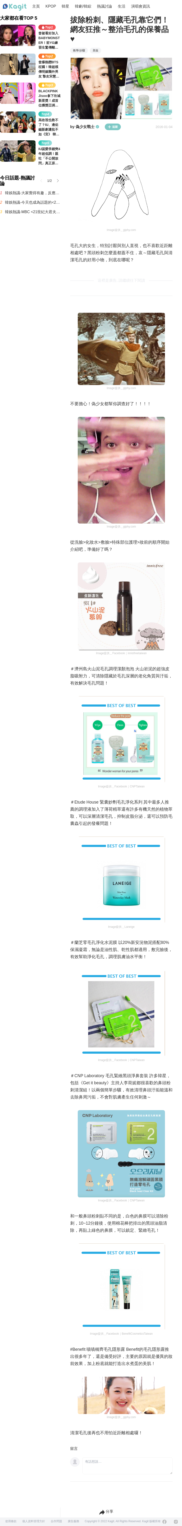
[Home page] (15, 7)
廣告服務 (73, 1521)
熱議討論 (104, 6)
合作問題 (56, 1521)
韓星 (65, 6)
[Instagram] (175, 1521)
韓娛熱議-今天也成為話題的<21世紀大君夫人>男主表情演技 (33, 202)
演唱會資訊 (140, 6)
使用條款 (11, 1521)
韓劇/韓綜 (83, 6)
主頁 (36, 6)
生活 (121, 6)
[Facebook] (164, 1521)
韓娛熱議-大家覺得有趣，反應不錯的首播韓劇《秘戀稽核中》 (33, 193)
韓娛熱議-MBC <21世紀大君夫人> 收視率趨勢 (33, 212)
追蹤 (113, 127)
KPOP (51, 6)
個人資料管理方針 (33, 1521)
